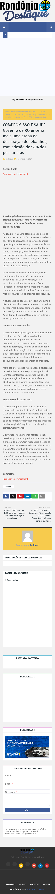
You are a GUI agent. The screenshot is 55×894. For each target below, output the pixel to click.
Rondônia (21, 112)
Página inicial (10, 112)
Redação (9, 159)
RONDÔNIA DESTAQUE (35, 889)
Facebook (46, 884)
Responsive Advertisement (15, 174)
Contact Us (34, 884)
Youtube (22, 884)
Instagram (10, 884)
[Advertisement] (27, 67)
